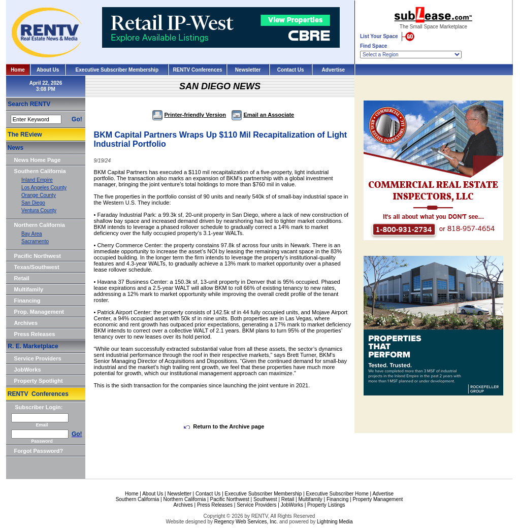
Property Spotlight (38, 381)
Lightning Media (335, 521)
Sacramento (35, 241)
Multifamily (28, 289)
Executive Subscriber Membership (117, 70)
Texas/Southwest (36, 267)
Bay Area (31, 234)
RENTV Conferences (197, 70)
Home (18, 70)
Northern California (39, 225)
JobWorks (27, 370)
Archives (26, 323)
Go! (77, 119)
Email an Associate (263, 115)
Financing (27, 300)
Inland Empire (37, 180)
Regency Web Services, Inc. (246, 521)
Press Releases (34, 334)
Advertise (333, 70)
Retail (21, 278)
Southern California (40, 171)
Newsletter (248, 70)
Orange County (38, 195)
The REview (25, 134)
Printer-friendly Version (189, 115)
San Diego (33, 203)
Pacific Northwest (37, 256)
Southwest (265, 499)
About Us (48, 70)
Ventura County (38, 210)
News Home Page (37, 160)
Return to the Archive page (224, 426)
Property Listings (326, 505)
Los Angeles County (44, 187)
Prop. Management (39, 312)
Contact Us (290, 70)
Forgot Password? (38, 451)
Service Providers (37, 358)
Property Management (377, 499)
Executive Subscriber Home (337, 493)
